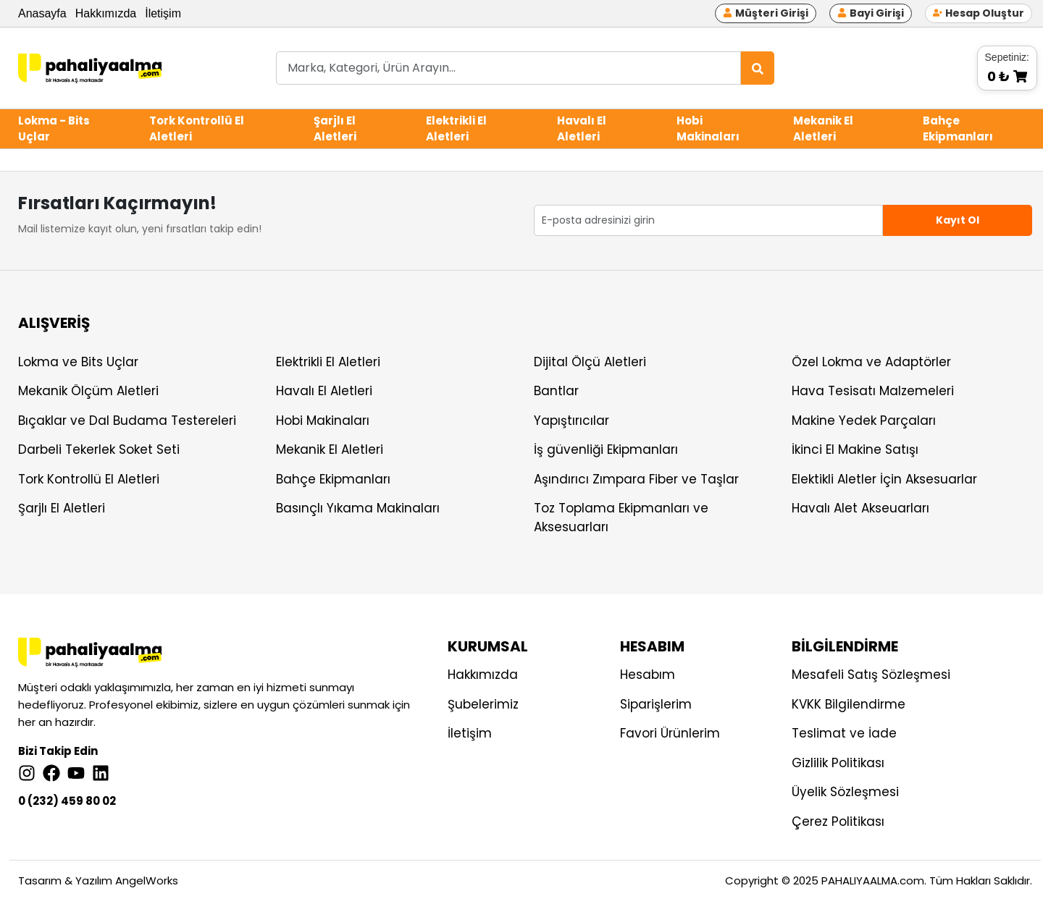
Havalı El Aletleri (581, 129)
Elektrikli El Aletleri (456, 129)
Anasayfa (42, 13)
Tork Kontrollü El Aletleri (196, 129)
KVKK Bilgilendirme (848, 704)
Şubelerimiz (483, 704)
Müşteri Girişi (765, 13)
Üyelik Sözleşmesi (845, 791)
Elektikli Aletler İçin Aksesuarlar (884, 479)
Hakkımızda (105, 13)
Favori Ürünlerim (670, 733)
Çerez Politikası (838, 821)
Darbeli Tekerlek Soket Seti (99, 449)
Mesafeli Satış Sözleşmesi (871, 674)
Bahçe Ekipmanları (958, 129)
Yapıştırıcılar (571, 420)
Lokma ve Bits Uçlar (78, 362)
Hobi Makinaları (708, 129)
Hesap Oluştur (978, 13)
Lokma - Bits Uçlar (54, 129)
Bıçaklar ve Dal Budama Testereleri (127, 420)
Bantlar (556, 391)
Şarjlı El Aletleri (335, 129)
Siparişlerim (656, 704)
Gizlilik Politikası (838, 763)
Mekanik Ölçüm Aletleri (88, 391)
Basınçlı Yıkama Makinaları (358, 508)
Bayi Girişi (870, 13)
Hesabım (647, 674)
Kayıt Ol (957, 220)
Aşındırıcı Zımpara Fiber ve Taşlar (636, 479)
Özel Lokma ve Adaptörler (871, 362)
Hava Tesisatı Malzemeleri (873, 391)
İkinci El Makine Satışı (855, 449)
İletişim (163, 13)
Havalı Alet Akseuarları (860, 508)
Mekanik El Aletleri (823, 129)
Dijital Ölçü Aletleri (590, 362)
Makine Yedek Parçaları (864, 420)
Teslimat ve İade (844, 733)
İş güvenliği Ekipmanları (606, 449)
